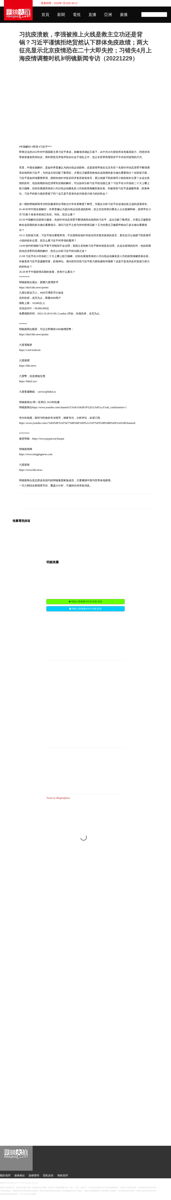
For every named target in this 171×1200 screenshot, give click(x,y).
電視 (77, 15)
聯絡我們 (62, 1175)
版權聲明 (34, 1175)
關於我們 (5, 1175)
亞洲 (108, 15)
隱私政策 (48, 1175)
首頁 (45, 15)
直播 (92, 15)
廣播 (124, 15)
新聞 (61, 15)
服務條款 (19, 1175)
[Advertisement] (70, 636)
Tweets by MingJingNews (58, 798)
